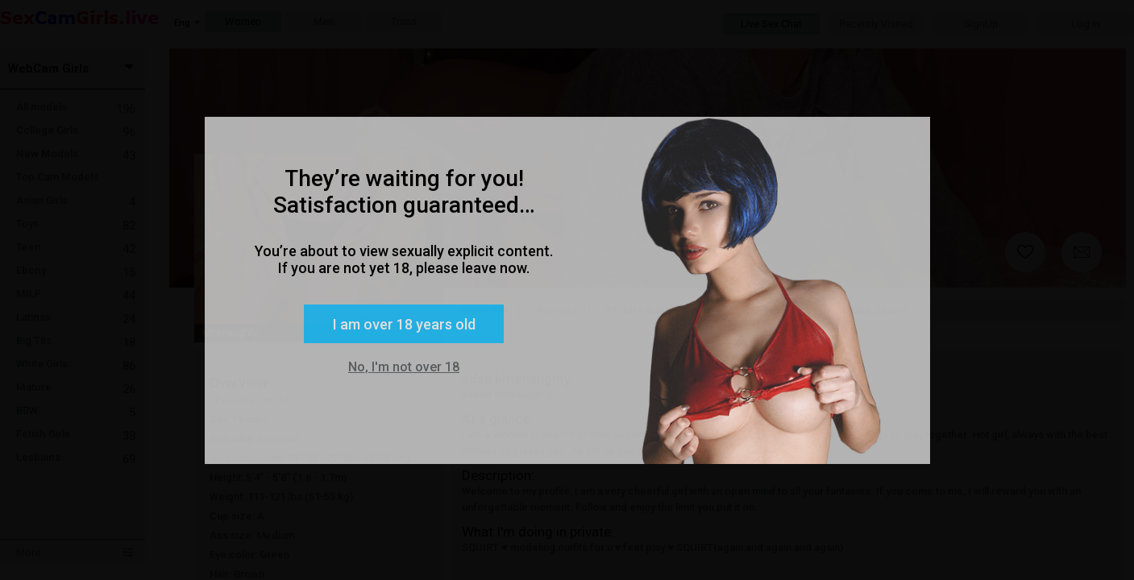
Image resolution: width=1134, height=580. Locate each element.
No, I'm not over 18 (403, 367)
